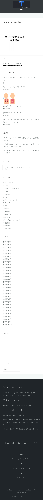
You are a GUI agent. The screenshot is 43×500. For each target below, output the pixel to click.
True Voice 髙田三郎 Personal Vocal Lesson (17, 167)
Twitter (18, 490)
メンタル (7, 203)
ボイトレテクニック (11, 200)
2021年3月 (7, 250)
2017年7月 (7, 305)
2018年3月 (7, 287)
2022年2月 (7, 245)
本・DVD (7, 217)
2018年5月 (7, 285)
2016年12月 (8, 322)
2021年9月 (7, 247)
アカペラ (7, 191)
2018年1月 (7, 293)
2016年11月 (8, 325)
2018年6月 (7, 282)
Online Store (21, 492)
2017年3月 (7, 313)
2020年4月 (7, 259)
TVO (35, 490)
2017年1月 (7, 319)
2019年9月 (7, 265)
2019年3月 (7, 270)
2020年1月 (7, 262)
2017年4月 (7, 310)
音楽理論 (7, 226)
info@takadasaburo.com (21, 468)
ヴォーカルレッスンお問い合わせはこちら (17, 405)
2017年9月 (7, 299)
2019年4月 (7, 268)
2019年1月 (7, 273)
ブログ (7, 197)
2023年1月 (7, 242)
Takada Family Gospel (12, 188)
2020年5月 (7, 256)
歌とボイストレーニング (12, 220)
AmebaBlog (27, 490)
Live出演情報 (9, 183)
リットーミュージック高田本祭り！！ (15, 87)
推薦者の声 (8, 214)
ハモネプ (7, 194)
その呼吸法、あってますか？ (12, 113)
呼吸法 (7, 208)
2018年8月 (7, 279)
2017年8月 (7, 302)
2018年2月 (7, 290)
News (6, 186)
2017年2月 (7, 316)
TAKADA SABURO (21, 443)
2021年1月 (7, 253)
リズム (7, 206)
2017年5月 (7, 308)
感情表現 (7, 211)
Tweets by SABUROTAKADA (12, 63)
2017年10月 (8, 296)
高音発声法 (8, 228)
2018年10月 (8, 276)
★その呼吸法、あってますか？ (13, 106)
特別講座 (7, 223)
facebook (9, 490)
